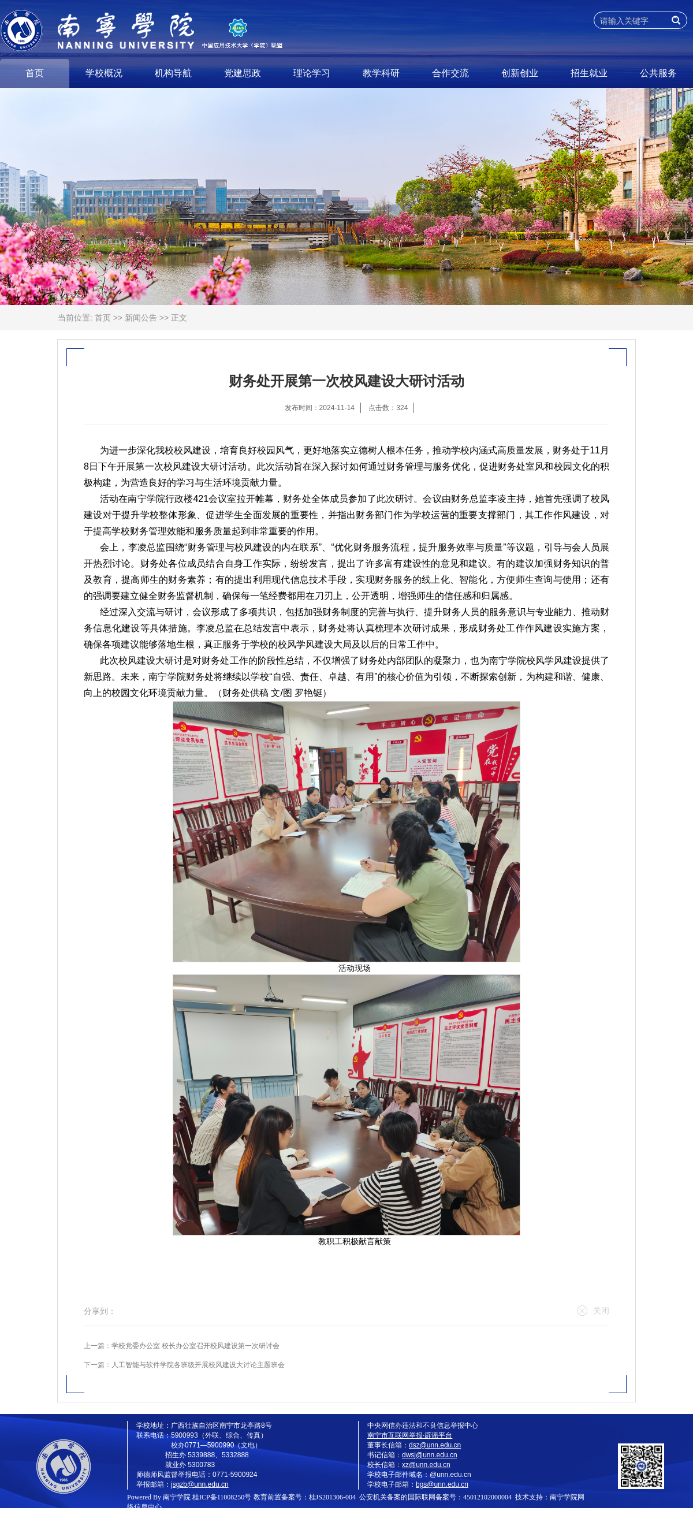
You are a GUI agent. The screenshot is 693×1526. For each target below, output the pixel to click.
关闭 (593, 1310)
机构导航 (173, 73)
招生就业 (589, 73)
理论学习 (311, 73)
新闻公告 (141, 317)
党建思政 (242, 73)
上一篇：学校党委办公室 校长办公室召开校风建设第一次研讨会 (182, 1346)
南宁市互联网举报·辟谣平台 (409, 1435)
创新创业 (519, 73)
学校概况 (103, 73)
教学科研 (381, 73)
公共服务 (658, 73)
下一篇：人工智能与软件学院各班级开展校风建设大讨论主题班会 (184, 1365)
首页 (34, 73)
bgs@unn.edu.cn (442, 1484)
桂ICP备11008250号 (221, 1497)
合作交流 (450, 73)
